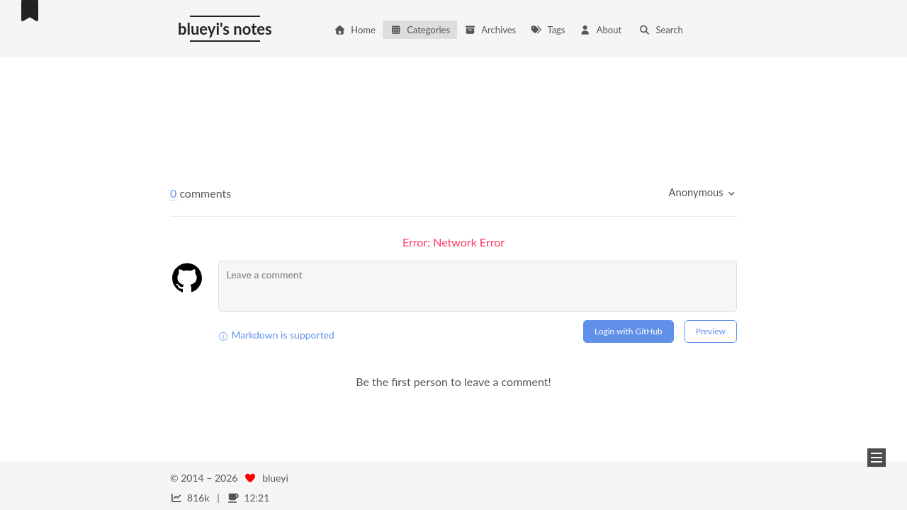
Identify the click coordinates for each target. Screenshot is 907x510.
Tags (547, 29)
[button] (876, 457)
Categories (420, 29)
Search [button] (660, 29)
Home (355, 29)
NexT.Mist (280, 493)
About (600, 29)
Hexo (235, 493)
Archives (490, 29)
